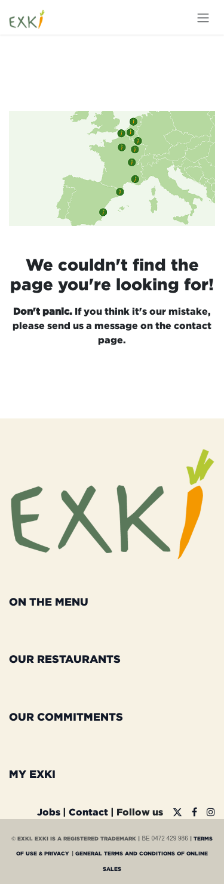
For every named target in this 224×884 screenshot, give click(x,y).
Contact (88, 812)
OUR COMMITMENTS (66, 716)
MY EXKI (32, 774)
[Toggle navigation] (203, 17)
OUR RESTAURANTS (65, 659)
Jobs (48, 812)
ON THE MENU (48, 601)
